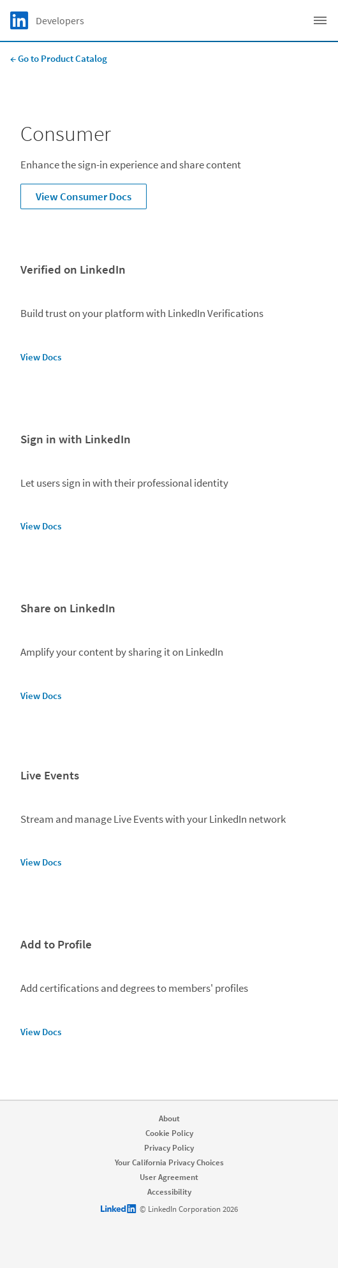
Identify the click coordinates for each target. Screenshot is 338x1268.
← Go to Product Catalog (58, 58)
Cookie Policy (169, 1133)
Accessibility (169, 1191)
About (169, 1118)
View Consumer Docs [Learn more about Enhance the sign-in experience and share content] (83, 196)
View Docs (40, 357)
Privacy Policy (169, 1147)
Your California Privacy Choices (169, 1162)
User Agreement (169, 1177)
